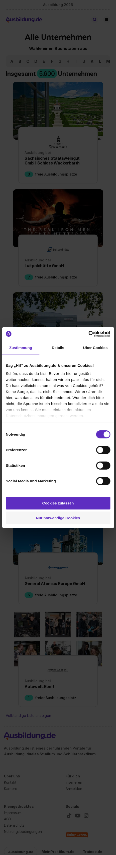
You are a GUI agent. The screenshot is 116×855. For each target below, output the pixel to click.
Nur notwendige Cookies (58, 518)
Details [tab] (58, 348)
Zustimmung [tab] (20, 348)
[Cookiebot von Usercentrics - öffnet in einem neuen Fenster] (88, 334)
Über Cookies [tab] (95, 348)
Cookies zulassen (58, 503)
